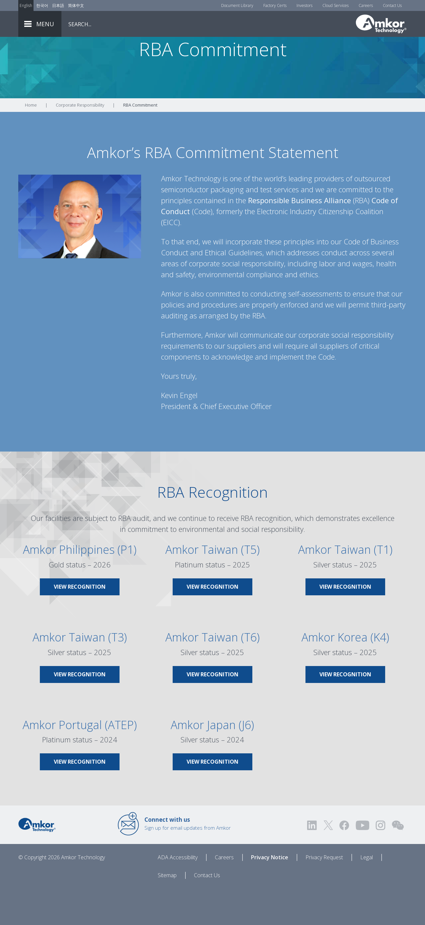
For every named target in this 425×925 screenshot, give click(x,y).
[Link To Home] (381, 24)
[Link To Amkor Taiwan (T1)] (345, 608)
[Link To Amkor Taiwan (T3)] (79, 695)
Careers (366, 5)
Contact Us (392, 5)
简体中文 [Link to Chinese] (76, 5)
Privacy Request (324, 894)
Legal (366, 894)
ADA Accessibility (178, 894)
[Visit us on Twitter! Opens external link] (328, 862)
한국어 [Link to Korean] (42, 5)
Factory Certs (275, 5)
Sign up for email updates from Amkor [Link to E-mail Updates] (187, 860)
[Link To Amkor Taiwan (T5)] (212, 608)
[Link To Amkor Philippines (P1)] (79, 608)
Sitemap (167, 912)
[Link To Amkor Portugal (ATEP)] (79, 783)
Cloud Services (335, 5)
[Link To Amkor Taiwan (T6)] (212, 695)
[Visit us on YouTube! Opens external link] (362, 862)
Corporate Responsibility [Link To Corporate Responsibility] (80, 142)
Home (31, 142)
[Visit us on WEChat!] (398, 862)
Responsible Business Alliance (299, 237)
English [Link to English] (26, 5)
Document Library (237, 5)
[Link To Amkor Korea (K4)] (345, 695)
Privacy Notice (269, 894)
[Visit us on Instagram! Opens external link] (380, 862)
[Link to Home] (37, 861)
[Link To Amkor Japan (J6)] (212, 783)
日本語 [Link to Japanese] (58, 5)
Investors (304, 5)
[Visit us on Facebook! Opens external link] (344, 862)
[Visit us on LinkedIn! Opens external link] (312, 862)
